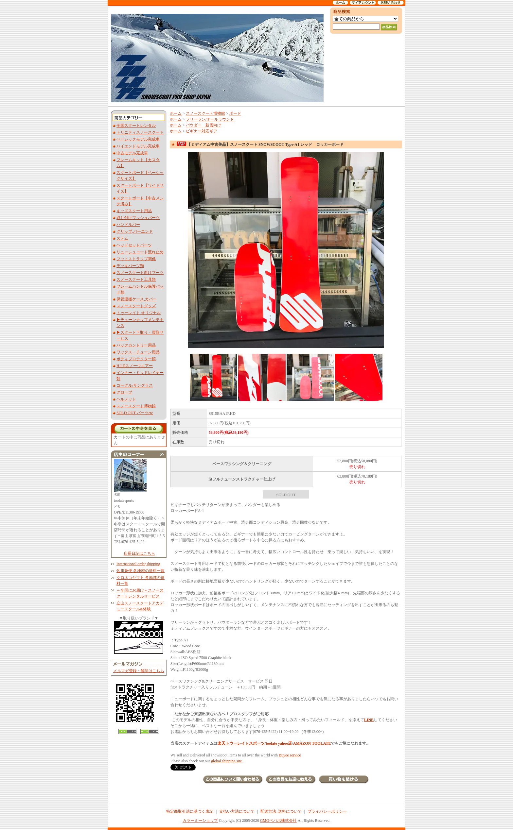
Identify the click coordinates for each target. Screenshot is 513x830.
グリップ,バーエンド (134, 231)
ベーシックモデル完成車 (138, 139)
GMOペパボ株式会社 (278, 820)
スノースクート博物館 (136, 406)
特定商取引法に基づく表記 (189, 811)
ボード (235, 113)
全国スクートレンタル (136, 125)
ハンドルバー (128, 224)
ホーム (176, 113)
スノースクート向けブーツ (140, 272)
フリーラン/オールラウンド (210, 119)
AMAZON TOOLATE (312, 743)
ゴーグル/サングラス (134, 385)
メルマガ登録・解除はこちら (138, 671)
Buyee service (290, 755)
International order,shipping (138, 564)
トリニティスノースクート (140, 132)
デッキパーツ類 (130, 265)
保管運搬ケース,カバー (136, 299)
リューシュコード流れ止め (140, 252)
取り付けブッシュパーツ (138, 217)
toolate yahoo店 (279, 743)
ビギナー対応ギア (201, 131)
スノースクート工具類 (136, 279)
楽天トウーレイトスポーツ (241, 743)
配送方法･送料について (281, 811)
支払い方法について (237, 811)
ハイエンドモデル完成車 (138, 146)
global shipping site (227, 761)
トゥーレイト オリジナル (138, 313)
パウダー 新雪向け (203, 125)
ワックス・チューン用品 (138, 352)
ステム (122, 238)
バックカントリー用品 (136, 345)
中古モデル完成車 (132, 153)
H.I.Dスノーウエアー (134, 366)
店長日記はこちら (139, 553)
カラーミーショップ (200, 820)
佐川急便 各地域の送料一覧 (140, 570)
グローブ (124, 392)
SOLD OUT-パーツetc (134, 413)
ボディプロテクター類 (136, 359)
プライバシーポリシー (327, 811)
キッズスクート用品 (134, 211)
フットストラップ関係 (136, 259)
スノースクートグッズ (136, 306)
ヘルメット (126, 399)
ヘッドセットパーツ (134, 245)
